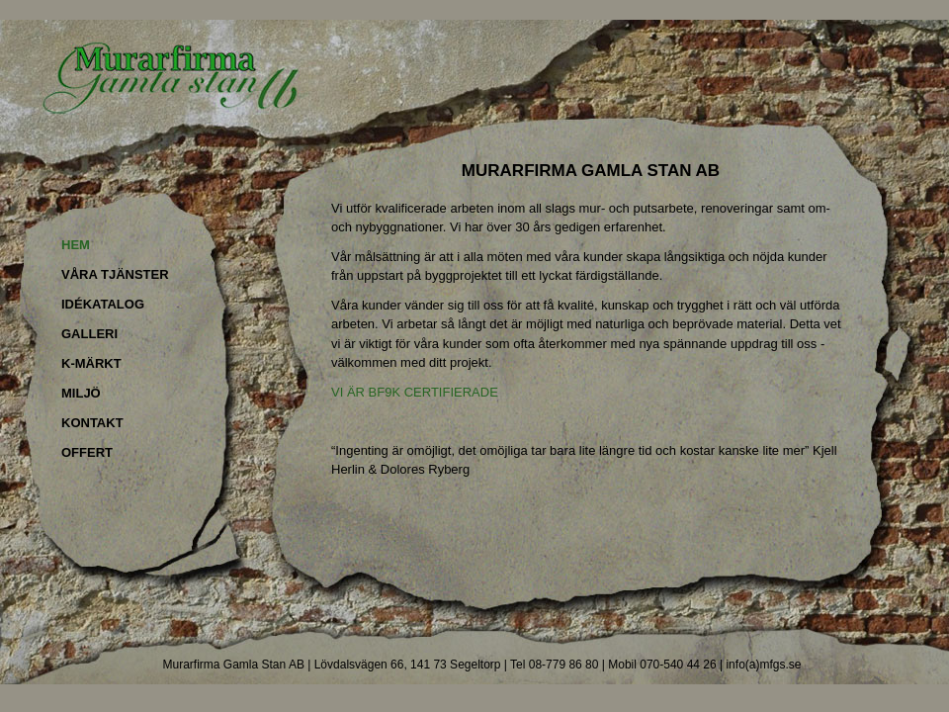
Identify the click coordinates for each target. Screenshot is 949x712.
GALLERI (89, 333)
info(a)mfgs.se (763, 664)
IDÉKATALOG (102, 304)
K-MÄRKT (91, 363)
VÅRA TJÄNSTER (115, 274)
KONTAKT (92, 422)
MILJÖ (81, 393)
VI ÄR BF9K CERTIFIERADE (414, 392)
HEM (75, 244)
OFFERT (87, 452)
